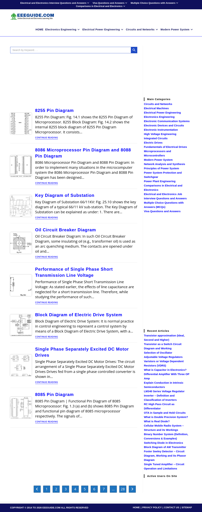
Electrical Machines (156, 108)
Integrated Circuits (156, 138)
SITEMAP (187, 507)
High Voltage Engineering (160, 134)
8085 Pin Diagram (54, 394)
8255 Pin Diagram (54, 110)
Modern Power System (158, 159)
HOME (136, 507)
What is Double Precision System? (166, 417)
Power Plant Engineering (160, 181)
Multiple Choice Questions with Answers (155, 3)
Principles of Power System (161, 168)
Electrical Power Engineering (162, 112)
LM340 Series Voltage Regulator (164, 391)
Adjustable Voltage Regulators (163, 356)
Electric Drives (153, 142)
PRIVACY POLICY (152, 507)
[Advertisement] (74, 80)
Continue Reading (46, 138)
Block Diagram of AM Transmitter (165, 447)
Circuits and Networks (158, 103)
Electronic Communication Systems (167, 121)
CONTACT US (171, 507)
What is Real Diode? (157, 421)
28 (123, 489)
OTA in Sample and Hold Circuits (165, 412)
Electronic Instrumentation (161, 129)
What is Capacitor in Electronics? (165, 369)
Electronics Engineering (159, 116)
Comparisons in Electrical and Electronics (101, 6)
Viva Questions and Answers (110, 3)
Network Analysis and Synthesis (164, 164)
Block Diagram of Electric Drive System (78, 314)
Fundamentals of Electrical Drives (165, 146)
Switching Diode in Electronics (163, 442)
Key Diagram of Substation (65, 195)
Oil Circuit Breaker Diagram (65, 229)
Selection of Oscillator (158, 352)
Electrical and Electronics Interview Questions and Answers (55, 3)
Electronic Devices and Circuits (164, 125)
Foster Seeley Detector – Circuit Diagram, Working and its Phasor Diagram (165, 455)
